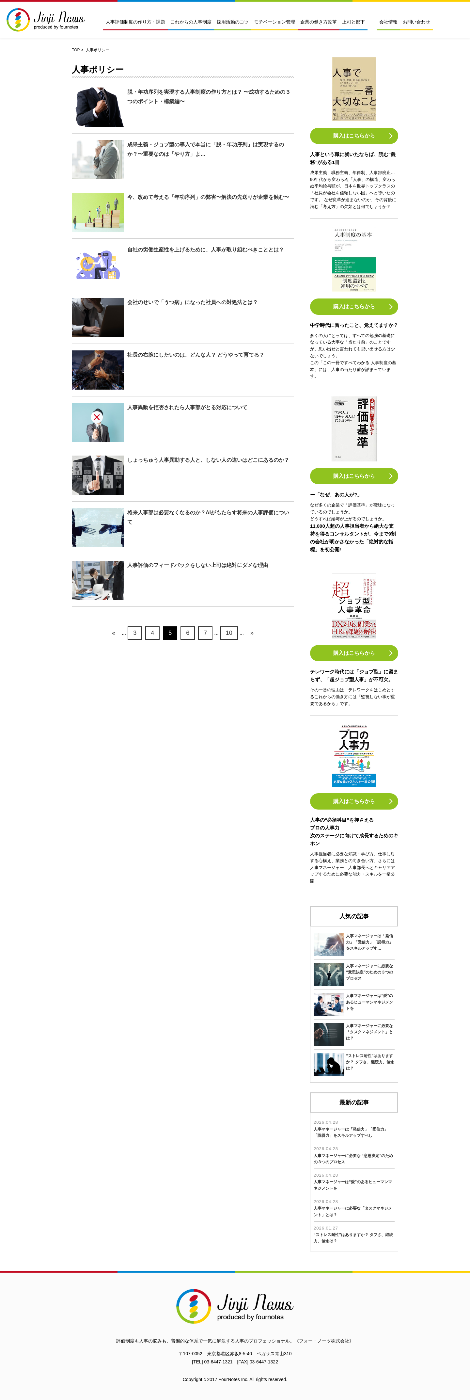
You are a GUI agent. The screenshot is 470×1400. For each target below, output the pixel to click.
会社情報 (388, 22)
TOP (76, 50)
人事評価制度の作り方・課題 (135, 22)
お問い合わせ (416, 22)
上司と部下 (353, 22)
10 (229, 633)
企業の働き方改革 (318, 22)
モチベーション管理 (274, 22)
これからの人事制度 (191, 22)
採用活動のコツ (233, 22)
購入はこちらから (354, 135)
